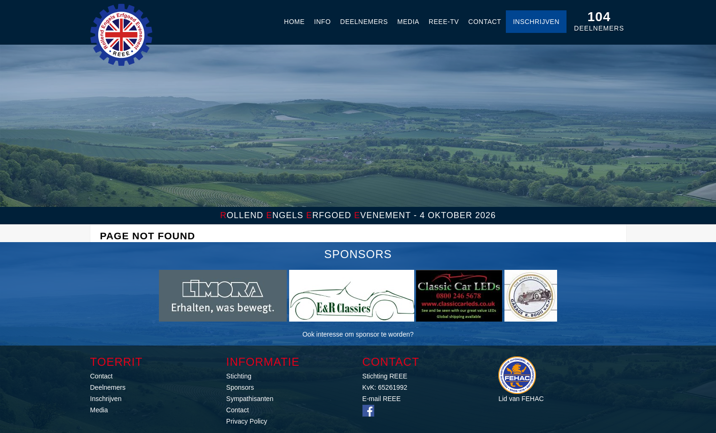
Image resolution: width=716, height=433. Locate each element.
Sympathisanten (249, 398)
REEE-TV (444, 21)
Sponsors (240, 387)
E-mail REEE (381, 398)
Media (408, 21)
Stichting (239, 376)
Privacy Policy (246, 421)
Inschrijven (536, 21)
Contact (484, 21)
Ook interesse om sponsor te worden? (358, 334)
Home (294, 21)
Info (322, 21)
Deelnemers (364, 21)
